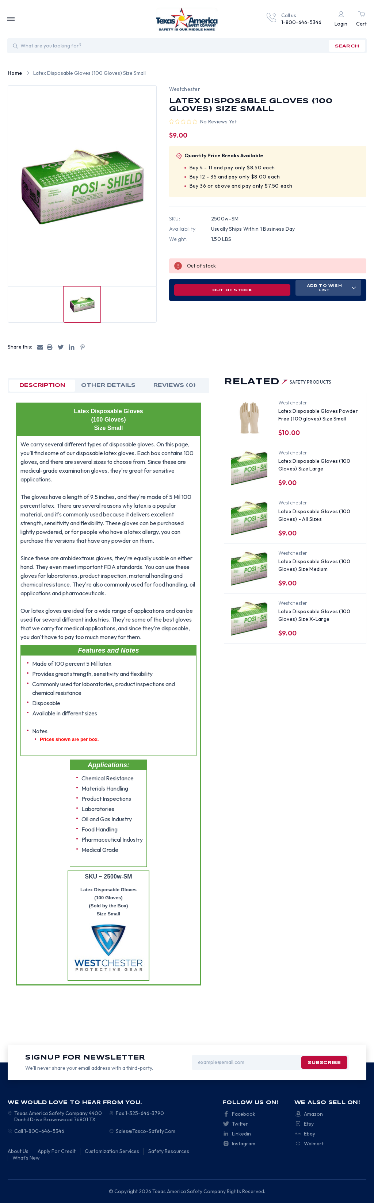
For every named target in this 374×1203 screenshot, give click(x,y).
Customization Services (112, 1151)
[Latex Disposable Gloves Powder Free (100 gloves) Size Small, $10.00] (249, 418)
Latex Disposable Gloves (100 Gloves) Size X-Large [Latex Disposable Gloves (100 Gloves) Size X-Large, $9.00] (314, 615)
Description (42, 385)
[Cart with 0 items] (361, 19)
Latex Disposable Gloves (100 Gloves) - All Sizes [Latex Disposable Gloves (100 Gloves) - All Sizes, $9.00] (314, 515)
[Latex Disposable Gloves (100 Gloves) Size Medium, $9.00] (249, 568)
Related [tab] (278, 382)
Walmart (314, 1143)
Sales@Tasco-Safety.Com (145, 1131)
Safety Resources (168, 1151)
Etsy (309, 1124)
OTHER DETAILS (108, 385)
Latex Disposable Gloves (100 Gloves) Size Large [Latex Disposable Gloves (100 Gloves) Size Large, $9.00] (314, 465)
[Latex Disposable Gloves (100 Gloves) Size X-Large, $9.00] (249, 618)
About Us (18, 1151)
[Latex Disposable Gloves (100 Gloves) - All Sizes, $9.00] (249, 518)
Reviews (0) (174, 385)
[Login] (341, 19)
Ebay (309, 1133)
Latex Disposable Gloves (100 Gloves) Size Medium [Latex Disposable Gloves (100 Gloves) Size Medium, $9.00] (314, 565)
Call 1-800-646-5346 (39, 1131)
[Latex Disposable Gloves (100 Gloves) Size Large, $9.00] (249, 468)
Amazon (313, 1114)
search (347, 46)
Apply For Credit (57, 1151)
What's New (26, 1157)
